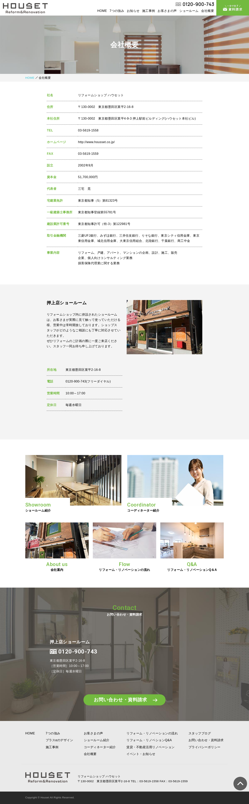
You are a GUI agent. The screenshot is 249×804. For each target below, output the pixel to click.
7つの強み (117, 10)
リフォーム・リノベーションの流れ (152, 733)
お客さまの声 (167, 10)
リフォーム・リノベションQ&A (149, 740)
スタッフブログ (200, 733)
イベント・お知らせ (140, 754)
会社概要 (207, 10)
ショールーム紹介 (97, 740)
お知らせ (133, 10)
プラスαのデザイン (59, 740)
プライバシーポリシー (205, 747)
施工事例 (148, 10)
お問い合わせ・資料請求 (125, 699)
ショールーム (189, 10)
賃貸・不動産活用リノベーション (150, 747)
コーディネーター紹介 (100, 747)
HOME (102, 10)
